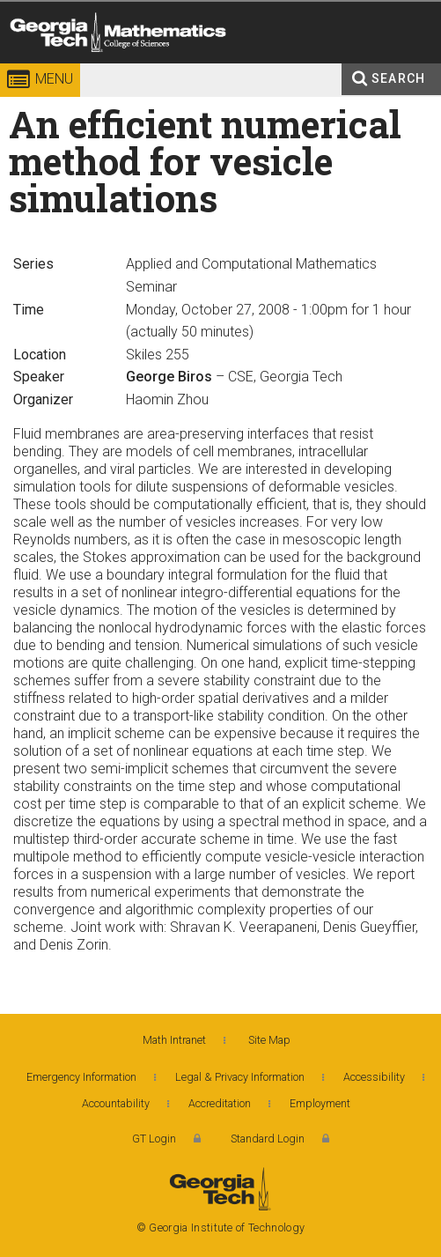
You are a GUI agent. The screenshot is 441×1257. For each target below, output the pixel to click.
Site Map (269, 1039)
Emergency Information (81, 1076)
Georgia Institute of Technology (33, 65)
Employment (320, 1103)
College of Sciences (151, 65)
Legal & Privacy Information (240, 1076)
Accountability (116, 1103)
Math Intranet (174, 1039)
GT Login (154, 1138)
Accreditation (219, 1103)
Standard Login (268, 1138)
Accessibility (374, 1076)
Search (398, 78)
